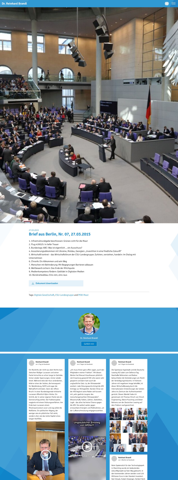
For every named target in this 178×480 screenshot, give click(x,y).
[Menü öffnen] (173, 3)
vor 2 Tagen (81, 364)
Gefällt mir (89, 343)
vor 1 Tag (39, 364)
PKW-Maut (83, 295)
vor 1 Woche (122, 460)
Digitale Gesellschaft (44, 295)
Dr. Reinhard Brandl (89, 338)
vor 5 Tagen (122, 364)
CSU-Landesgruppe (64, 295)
